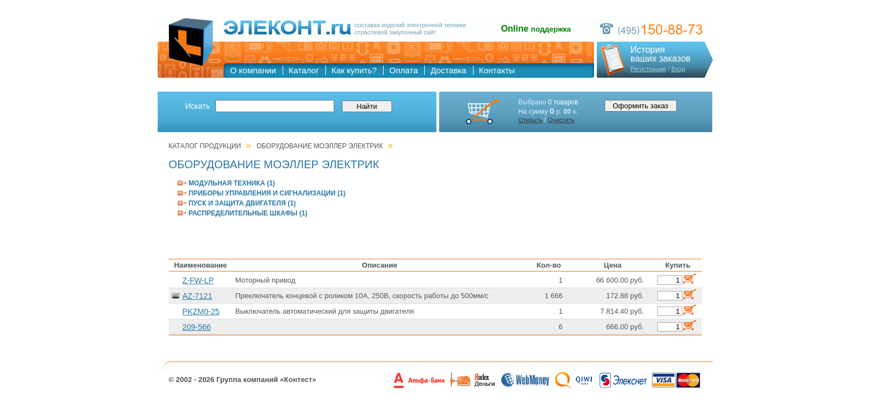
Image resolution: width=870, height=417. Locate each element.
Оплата (403, 70)
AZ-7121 (198, 296)
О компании (253, 70)
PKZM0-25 (201, 311)
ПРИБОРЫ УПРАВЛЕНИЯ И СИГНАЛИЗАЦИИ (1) (267, 193)
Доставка (448, 70)
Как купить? (354, 70)
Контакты (497, 70)
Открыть (530, 120)
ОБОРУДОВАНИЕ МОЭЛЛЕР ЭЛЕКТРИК (320, 146)
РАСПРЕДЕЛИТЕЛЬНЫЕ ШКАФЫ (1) (248, 213)
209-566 (197, 327)
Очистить (561, 120)
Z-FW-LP (198, 280)
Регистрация (648, 69)
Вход (678, 69)
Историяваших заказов (661, 54)
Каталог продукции (205, 146)
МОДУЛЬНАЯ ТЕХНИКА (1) (232, 183)
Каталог (304, 70)
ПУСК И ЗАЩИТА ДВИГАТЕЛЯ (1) (242, 203)
